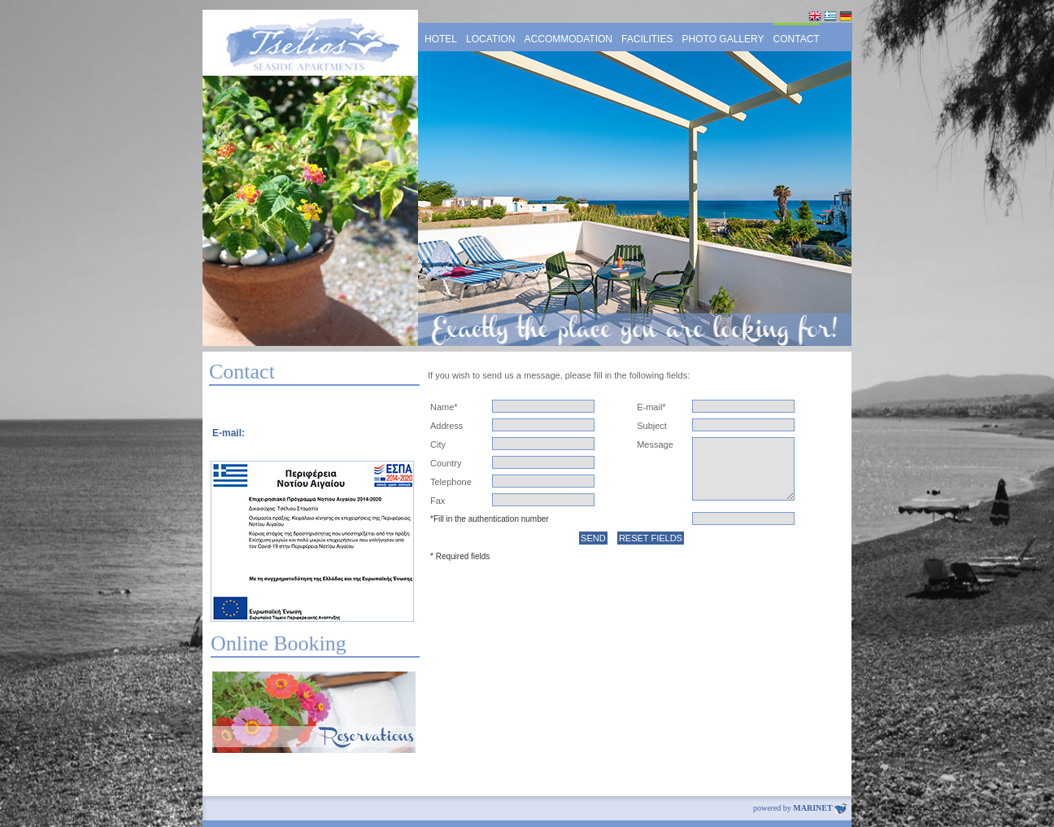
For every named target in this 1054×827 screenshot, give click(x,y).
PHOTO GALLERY (723, 39)
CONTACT (796, 39)
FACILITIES (647, 39)
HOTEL (441, 39)
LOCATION (490, 39)
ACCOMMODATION (568, 39)
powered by (800, 807)
